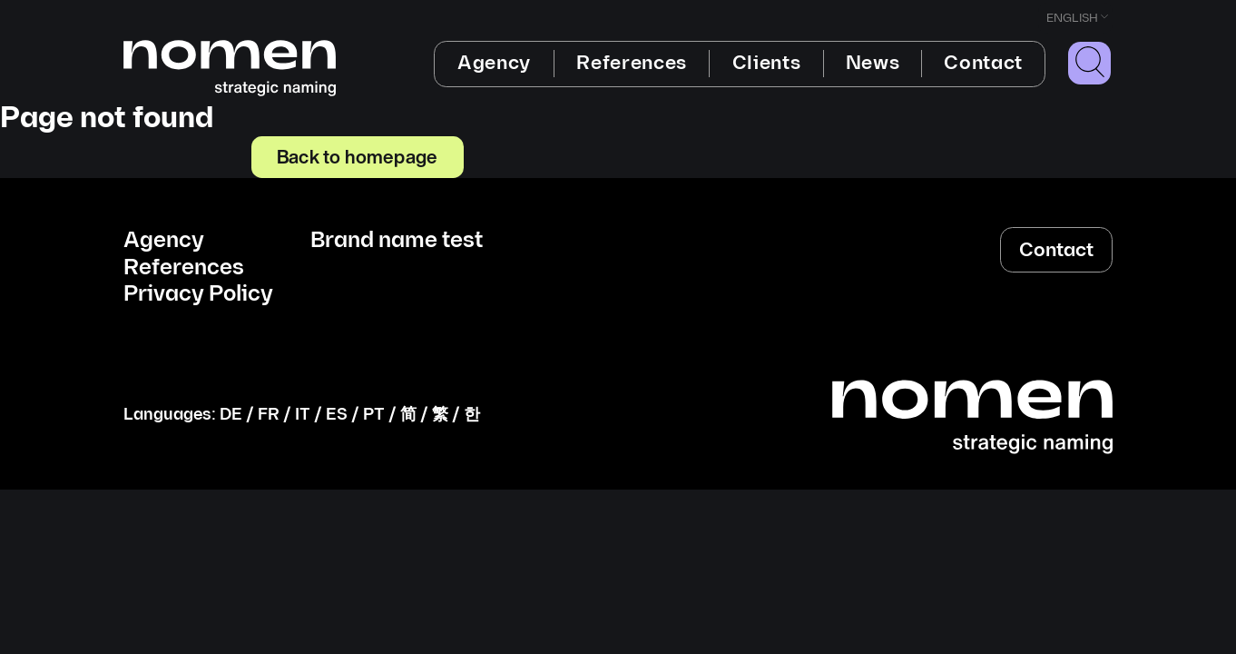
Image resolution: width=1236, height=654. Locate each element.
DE (231, 414)
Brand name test (396, 240)
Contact (983, 63)
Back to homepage (357, 156)
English (1072, 18)
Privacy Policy (198, 294)
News (873, 63)
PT (374, 414)
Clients (766, 63)
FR (269, 414)
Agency (494, 63)
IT (302, 414)
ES (337, 414)
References (631, 63)
